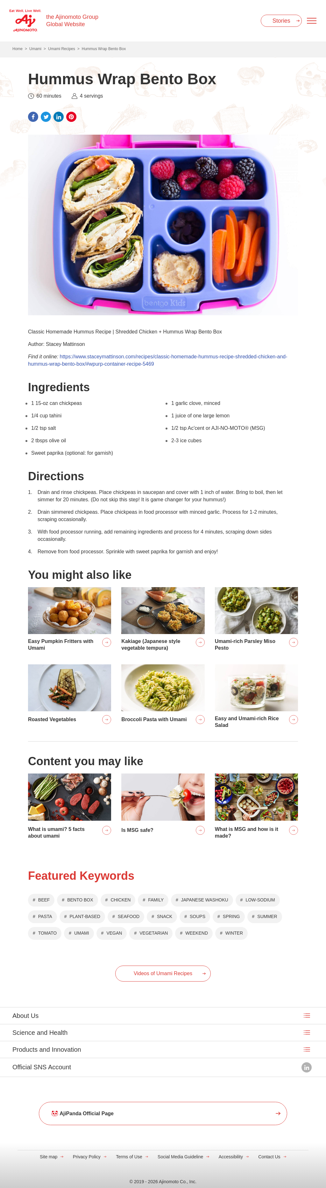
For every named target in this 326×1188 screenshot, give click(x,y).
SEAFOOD (128, 916)
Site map (48, 1156)
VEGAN (114, 933)
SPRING (231, 916)
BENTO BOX (80, 899)
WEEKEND (196, 933)
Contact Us (269, 1156)
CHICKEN (120, 899)
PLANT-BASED (84, 916)
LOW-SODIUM (260, 899)
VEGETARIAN (153, 933)
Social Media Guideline (180, 1156)
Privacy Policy (87, 1156)
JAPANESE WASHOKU (204, 899)
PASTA (45, 916)
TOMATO (47, 933)
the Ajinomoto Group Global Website (72, 20)
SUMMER (267, 916)
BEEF (44, 899)
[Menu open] (311, 21)
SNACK (164, 916)
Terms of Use (129, 1156)
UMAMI (81, 933)
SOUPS (197, 916)
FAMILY (156, 899)
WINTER (234, 933)
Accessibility (231, 1156)
